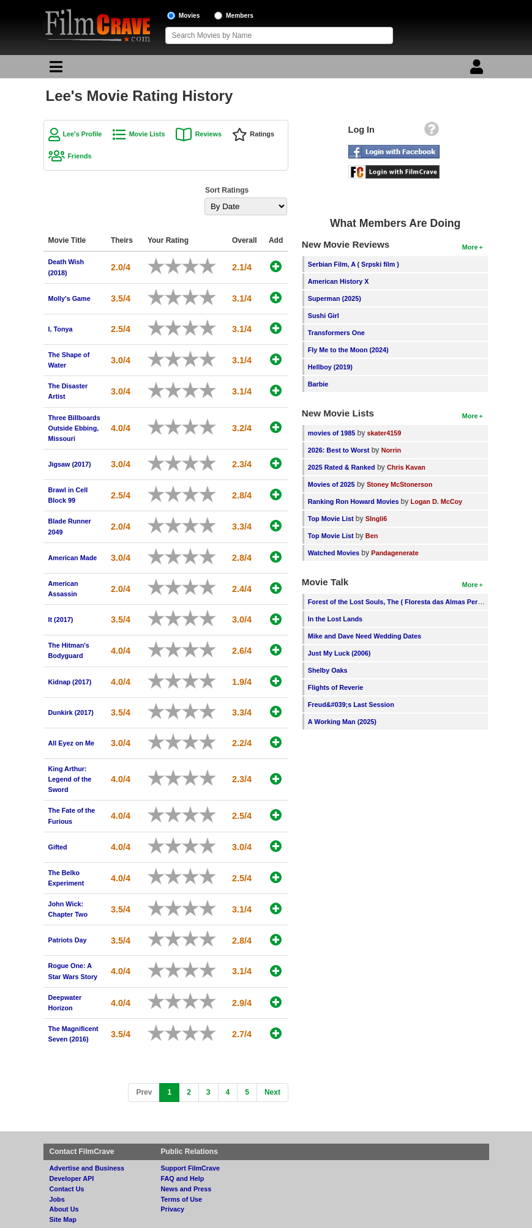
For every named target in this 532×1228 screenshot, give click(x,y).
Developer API (72, 1178)
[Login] (478, 69)
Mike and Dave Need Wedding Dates (364, 636)
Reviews (208, 134)
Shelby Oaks (328, 670)
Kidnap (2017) (70, 682)
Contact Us (67, 1189)
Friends (80, 156)
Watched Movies (333, 553)
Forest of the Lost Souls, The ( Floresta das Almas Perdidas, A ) (407, 601)
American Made (72, 557)
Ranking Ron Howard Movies (354, 501)
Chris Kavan (406, 467)
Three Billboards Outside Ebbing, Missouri (74, 428)
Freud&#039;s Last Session (351, 704)
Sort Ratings (227, 190)
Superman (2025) (334, 298)
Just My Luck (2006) (339, 653)
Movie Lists (147, 134)
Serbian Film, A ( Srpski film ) (353, 264)
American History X (338, 281)
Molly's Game (69, 298)
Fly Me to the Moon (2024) (348, 349)
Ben (371, 535)
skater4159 (384, 433)
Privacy (172, 1209)
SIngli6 (376, 518)
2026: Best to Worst (339, 450)
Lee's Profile (82, 134)
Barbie (318, 384)
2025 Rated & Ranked (341, 467)
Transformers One (336, 332)
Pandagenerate (394, 553)
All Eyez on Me (71, 743)
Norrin (391, 450)
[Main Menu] (54, 69)
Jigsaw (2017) (69, 464)
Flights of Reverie (336, 687)
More (470, 247)
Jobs (57, 1199)
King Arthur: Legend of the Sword (70, 779)
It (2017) (60, 619)
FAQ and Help (182, 1178)
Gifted (57, 847)
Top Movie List (331, 518)
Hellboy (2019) (330, 367)
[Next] (272, 1092)
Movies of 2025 (331, 484)
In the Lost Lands (335, 619)
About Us (64, 1209)
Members (239, 15)
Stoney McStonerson (399, 484)
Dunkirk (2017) (71, 712)
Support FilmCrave (190, 1168)
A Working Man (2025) (342, 721)
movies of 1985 (331, 433)
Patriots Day (67, 940)
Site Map (63, 1219)
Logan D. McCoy (437, 501)
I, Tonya (60, 329)
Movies (189, 15)
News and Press (186, 1189)
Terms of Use (182, 1199)
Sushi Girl (323, 315)
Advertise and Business (87, 1168)
